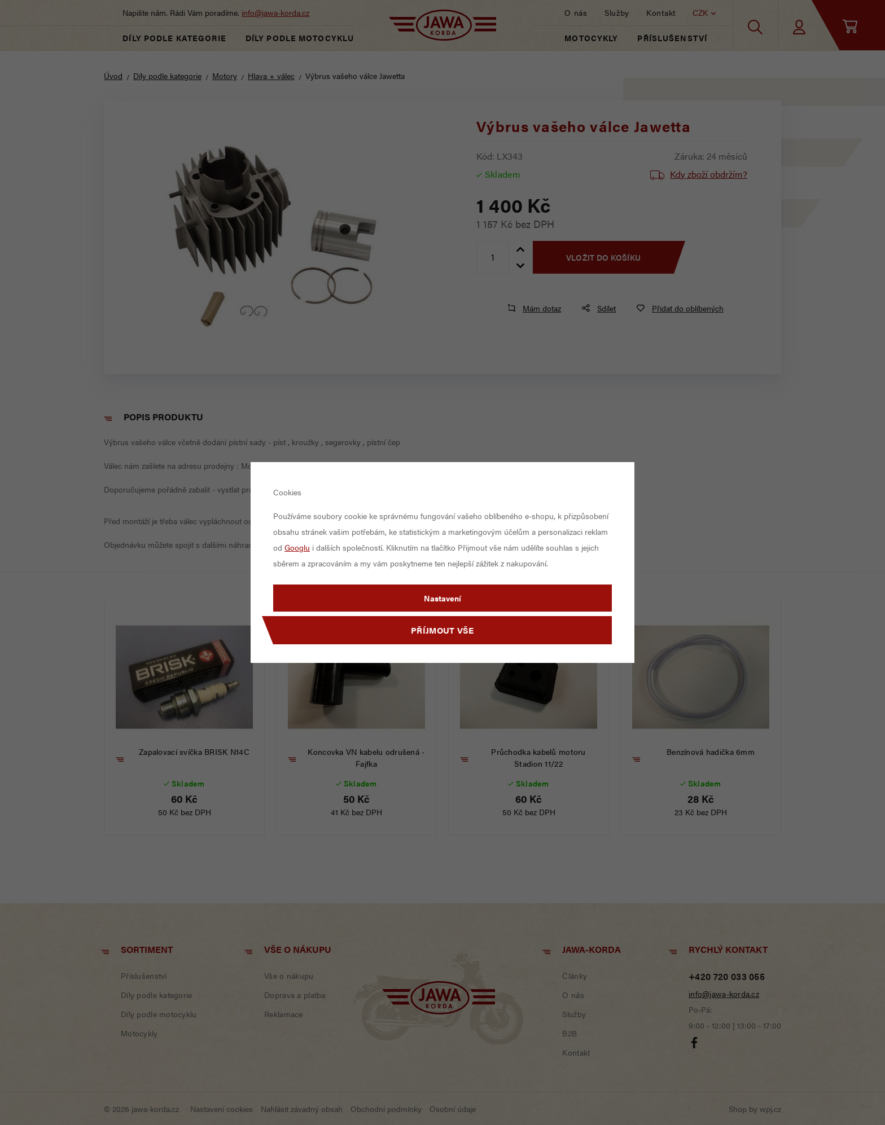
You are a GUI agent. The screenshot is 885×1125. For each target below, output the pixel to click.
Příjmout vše (442, 630)
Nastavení (442, 598)
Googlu (297, 547)
